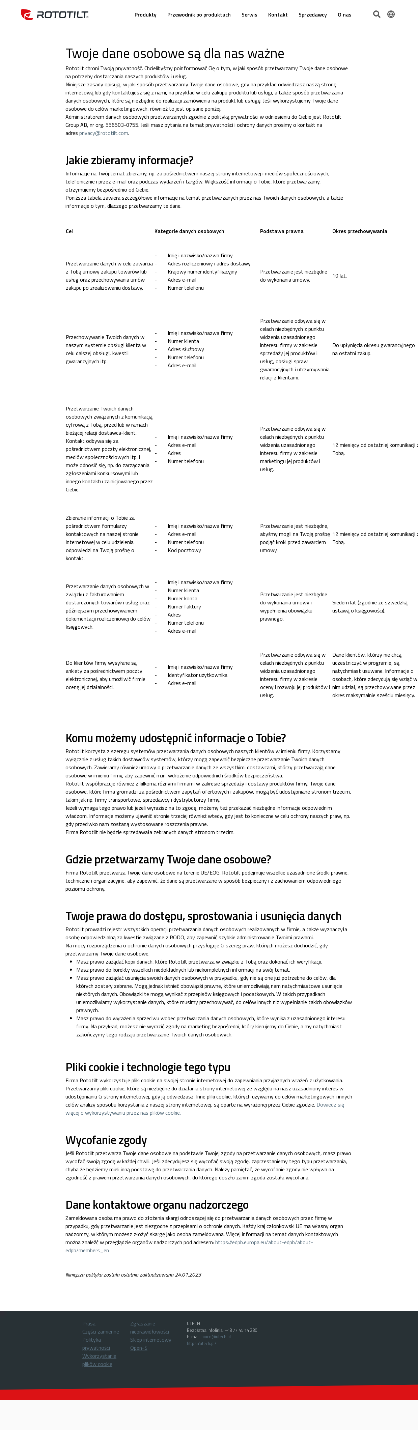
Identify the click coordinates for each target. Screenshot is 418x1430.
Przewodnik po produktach (199, 14)
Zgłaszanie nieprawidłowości (149, 1327)
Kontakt (278, 14)
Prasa (88, 1323)
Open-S (138, 1348)
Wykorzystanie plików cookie (99, 1360)
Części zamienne (100, 1331)
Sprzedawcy (313, 14)
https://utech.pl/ (201, 1343)
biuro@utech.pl (216, 1336)
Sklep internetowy (150, 1340)
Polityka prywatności (96, 1344)
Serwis (249, 14)
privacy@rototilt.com (103, 133)
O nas (345, 14)
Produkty (146, 14)
